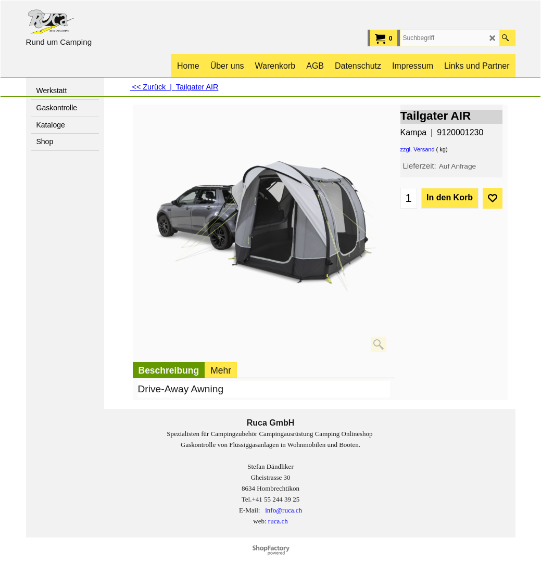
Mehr (220, 370)
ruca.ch (278, 521)
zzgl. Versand (417, 149)
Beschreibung (169, 370)
